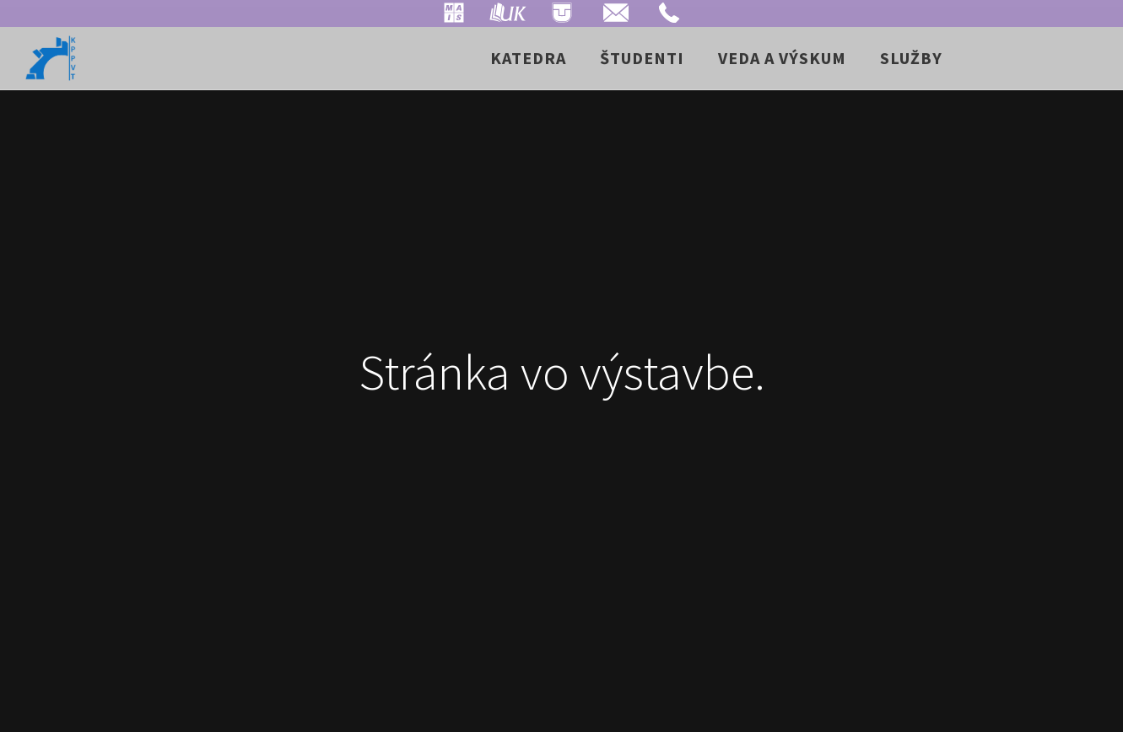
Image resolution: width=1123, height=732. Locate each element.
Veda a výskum (782, 57)
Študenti (642, 57)
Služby (911, 57)
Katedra (528, 57)
